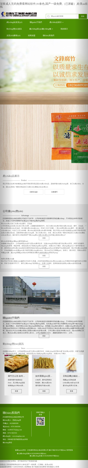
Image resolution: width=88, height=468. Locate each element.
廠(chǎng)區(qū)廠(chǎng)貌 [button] (41, 29)
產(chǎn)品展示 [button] (56, 22)
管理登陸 (69, 450)
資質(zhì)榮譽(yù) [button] (13, 35)
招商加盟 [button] (31, 35)
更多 (44, 336)
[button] (6, 234)
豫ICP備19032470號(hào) (57, 450)
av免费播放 (27, 467)
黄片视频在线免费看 (39, 467)
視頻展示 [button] (64, 29)
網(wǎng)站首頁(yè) (14, 22)
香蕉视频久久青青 (52, 467)
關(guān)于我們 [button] (36, 22)
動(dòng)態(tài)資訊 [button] (14, 29)
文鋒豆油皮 (34, 192)
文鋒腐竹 (54, 192)
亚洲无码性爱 (18, 467)
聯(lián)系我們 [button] (48, 35)
